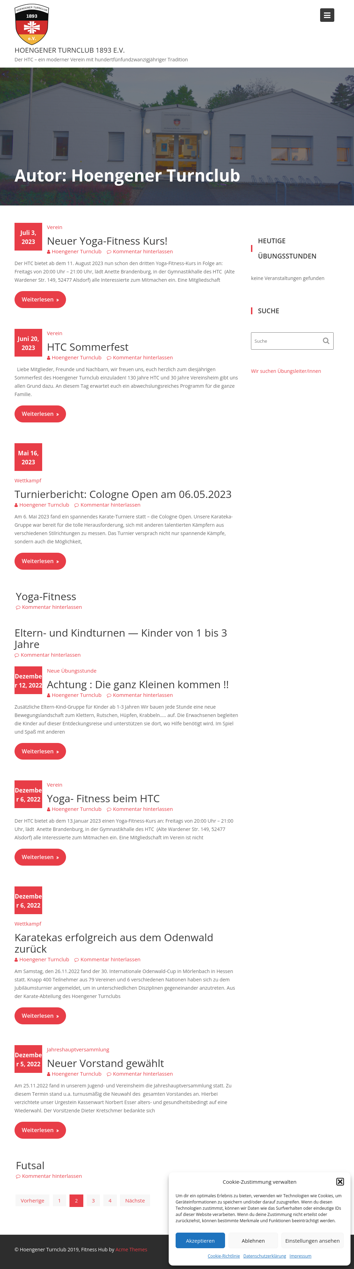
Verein (55, 227)
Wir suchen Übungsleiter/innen (286, 371)
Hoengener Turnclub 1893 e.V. (70, 50)
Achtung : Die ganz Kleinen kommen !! (138, 684)
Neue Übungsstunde (72, 670)
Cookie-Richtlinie (224, 1256)
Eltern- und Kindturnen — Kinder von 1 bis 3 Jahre (121, 638)
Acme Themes (131, 1249)
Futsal (30, 1165)
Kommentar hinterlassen (143, 251)
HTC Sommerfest (88, 347)
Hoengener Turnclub (77, 251)
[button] (340, 1181)
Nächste (135, 1200)
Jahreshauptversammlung (78, 1049)
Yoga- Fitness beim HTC (103, 798)
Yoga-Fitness (46, 596)
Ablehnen (253, 1240)
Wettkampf (28, 480)
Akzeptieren (200, 1240)
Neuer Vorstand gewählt (105, 1063)
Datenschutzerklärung (264, 1256)
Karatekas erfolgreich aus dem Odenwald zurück (114, 943)
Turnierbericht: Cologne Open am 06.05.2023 (123, 494)
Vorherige (32, 1200)
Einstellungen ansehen (312, 1240)
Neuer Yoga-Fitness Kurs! (107, 241)
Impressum (300, 1256)
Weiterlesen (38, 299)
